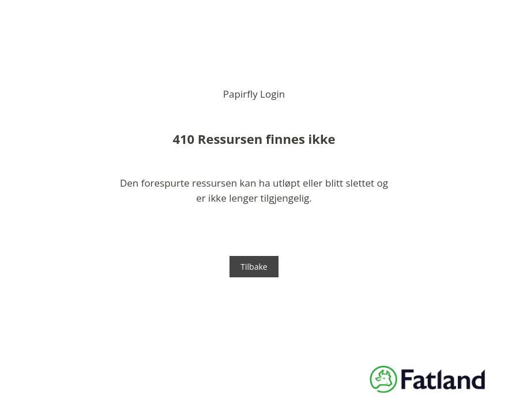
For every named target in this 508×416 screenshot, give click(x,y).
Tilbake (253, 266)
